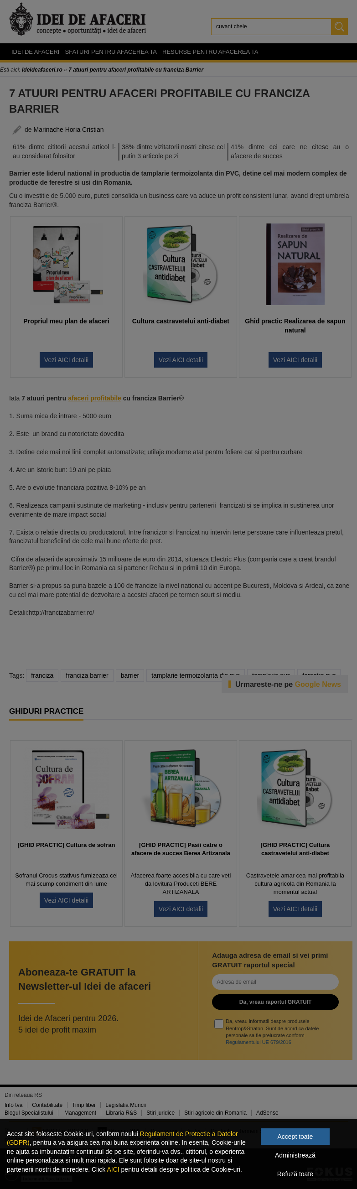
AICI (113, 1169)
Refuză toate (295, 1174)
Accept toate (295, 1136)
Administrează (295, 1155)
